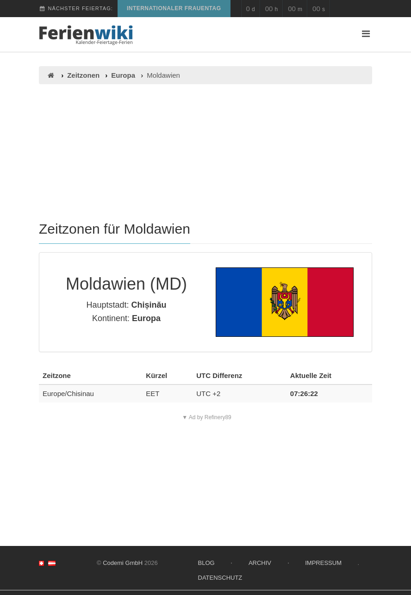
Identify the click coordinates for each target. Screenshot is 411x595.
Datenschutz (220, 577)
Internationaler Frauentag (174, 8)
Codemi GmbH (123, 562)
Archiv (260, 562)
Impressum (323, 562)
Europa (123, 75)
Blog (206, 562)
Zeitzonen (83, 75)
